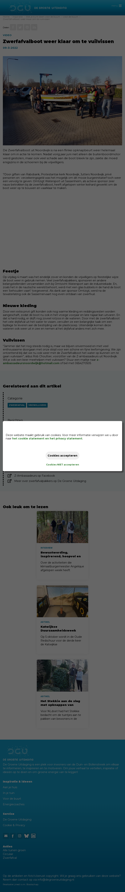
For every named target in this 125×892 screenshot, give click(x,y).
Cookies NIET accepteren (62, 464)
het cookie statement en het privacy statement (47, 438)
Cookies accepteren (62, 455)
